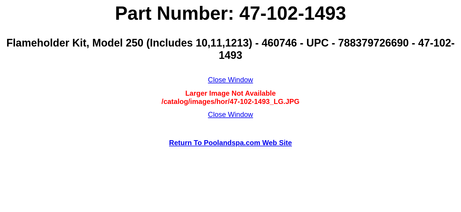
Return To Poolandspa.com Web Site (230, 143)
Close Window (230, 80)
